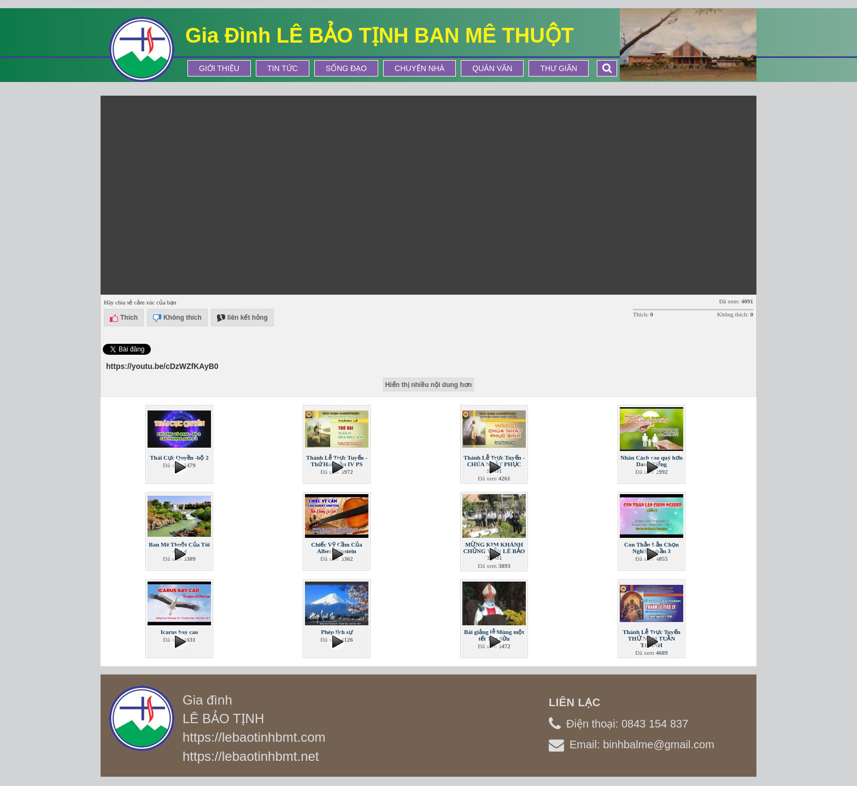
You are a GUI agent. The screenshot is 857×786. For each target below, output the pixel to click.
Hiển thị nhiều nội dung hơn (428, 385)
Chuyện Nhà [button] (419, 68)
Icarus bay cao (179, 632)
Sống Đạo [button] (346, 68)
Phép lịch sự (337, 632)
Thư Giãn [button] (558, 68)
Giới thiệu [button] (219, 68)
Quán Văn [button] (492, 68)
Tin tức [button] (282, 68)
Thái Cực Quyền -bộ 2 (179, 457)
